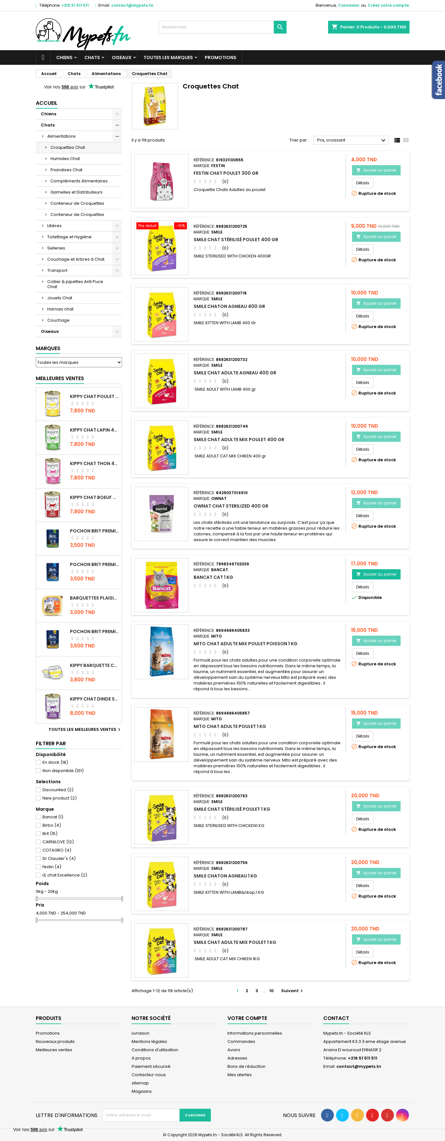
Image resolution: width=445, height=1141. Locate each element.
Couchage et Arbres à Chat (75, 259)
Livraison (141, 1033)
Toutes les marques (168, 57)
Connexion (348, 5)
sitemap (140, 1083)
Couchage (58, 320)
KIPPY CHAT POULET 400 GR (94, 396)
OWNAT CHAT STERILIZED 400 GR (231, 506)
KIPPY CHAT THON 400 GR (94, 463)
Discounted (57, 790)
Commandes (241, 1041)
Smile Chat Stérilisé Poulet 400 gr (236, 239)
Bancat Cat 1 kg (213, 577)
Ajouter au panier (376, 170)
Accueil (47, 103)
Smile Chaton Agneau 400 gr (229, 306)
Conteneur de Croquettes (77, 203)
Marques (48, 348)
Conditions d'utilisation (155, 1050)
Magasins (142, 1091)
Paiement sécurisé (151, 1066)
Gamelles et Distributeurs (76, 192)
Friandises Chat (66, 170)
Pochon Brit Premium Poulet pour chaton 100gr (94, 564)
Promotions (220, 57)
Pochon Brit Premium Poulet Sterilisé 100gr (94, 530)
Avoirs (233, 1050)
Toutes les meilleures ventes (85, 729)
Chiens (64, 57)
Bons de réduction (246, 1066)
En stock (55, 762)
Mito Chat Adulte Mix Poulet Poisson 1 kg (245, 643)
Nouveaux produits (55, 1041)
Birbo (51, 825)
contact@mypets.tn (132, 5)
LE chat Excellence (64, 875)
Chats (92, 57)
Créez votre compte (388, 5)
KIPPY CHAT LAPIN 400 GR (94, 430)
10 (271, 991)
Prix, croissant (352, 140)
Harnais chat (60, 309)
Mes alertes (239, 1075)
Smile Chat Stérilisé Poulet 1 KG (232, 809)
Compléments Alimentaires (79, 181)
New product (59, 798)
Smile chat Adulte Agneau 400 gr (235, 373)
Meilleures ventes (54, 1050)
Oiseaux (122, 57)
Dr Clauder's (59, 858)
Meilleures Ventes (60, 378)
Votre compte (247, 1018)
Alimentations (61, 136)
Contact (336, 1018)
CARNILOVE (58, 842)
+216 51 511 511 (75, 5)
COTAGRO (56, 850)
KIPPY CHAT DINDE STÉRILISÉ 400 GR (94, 698)
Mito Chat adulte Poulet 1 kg (230, 726)
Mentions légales (149, 1041)
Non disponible (63, 771)
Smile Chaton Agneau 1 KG (225, 876)
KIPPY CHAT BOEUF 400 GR (94, 497)
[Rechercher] (223, 27)
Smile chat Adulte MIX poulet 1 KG (235, 942)
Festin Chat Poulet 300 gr (226, 173)
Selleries (56, 248)
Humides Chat (65, 159)
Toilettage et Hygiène (69, 237)
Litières (54, 226)
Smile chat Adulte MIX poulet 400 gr (239, 439)
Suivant (292, 991)
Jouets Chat (59, 298)
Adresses (237, 1058)
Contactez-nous (149, 1075)
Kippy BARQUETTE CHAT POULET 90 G (94, 665)
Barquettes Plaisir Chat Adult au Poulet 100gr (94, 598)
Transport (57, 270)
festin (51, 867)
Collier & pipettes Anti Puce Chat (75, 284)
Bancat (52, 817)
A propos (141, 1058)
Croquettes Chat (67, 147)
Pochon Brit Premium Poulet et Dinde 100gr (94, 631)
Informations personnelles (254, 1033)
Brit (50, 834)
